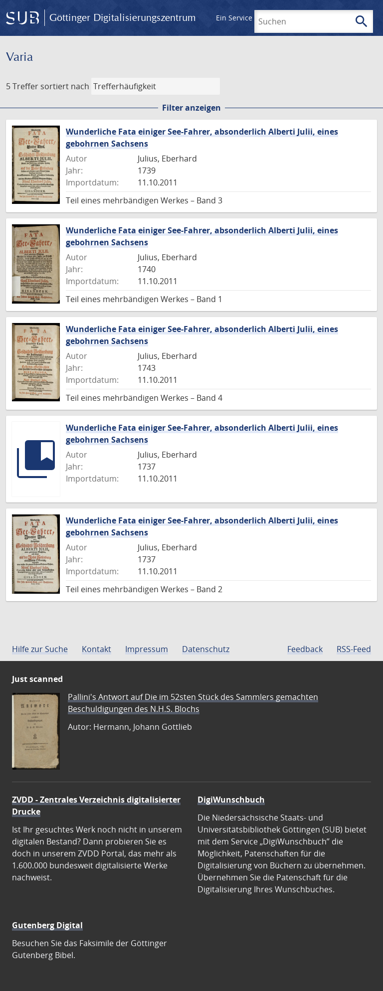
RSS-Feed (354, 649)
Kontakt (96, 649)
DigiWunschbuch (231, 799)
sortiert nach (64, 86)
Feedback (305, 649)
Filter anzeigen (191, 107)
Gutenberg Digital (47, 925)
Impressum (146, 649)
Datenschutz (205, 649)
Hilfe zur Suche (40, 649)
